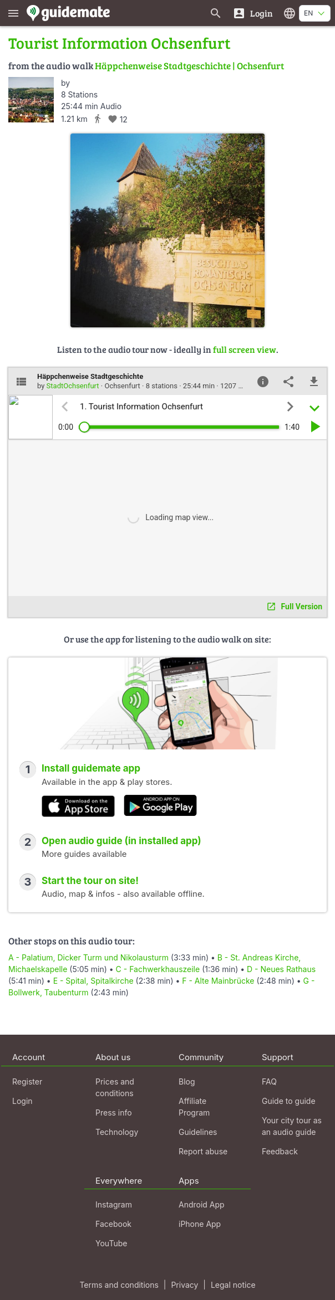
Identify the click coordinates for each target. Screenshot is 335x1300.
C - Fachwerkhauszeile (158, 969)
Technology (116, 1132)
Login (22, 1101)
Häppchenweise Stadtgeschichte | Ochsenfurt (189, 65)
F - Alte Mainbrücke (218, 980)
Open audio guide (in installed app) (121, 840)
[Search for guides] (216, 13)
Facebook (113, 1224)
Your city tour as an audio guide (292, 1126)
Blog (187, 1081)
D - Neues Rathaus (281, 969)
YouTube (111, 1243)
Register (27, 1081)
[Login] (252, 13)
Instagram (113, 1204)
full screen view (244, 349)
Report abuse (203, 1151)
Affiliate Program (194, 1106)
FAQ (269, 1081)
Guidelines (198, 1132)
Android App (202, 1204)
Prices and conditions (114, 1087)
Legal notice (233, 1284)
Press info (113, 1112)
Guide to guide (289, 1101)
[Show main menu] (13, 13)
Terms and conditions (118, 1284)
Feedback (280, 1151)
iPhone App (200, 1224)
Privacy (184, 1284)
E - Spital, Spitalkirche (93, 980)
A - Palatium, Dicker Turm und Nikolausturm (88, 957)
